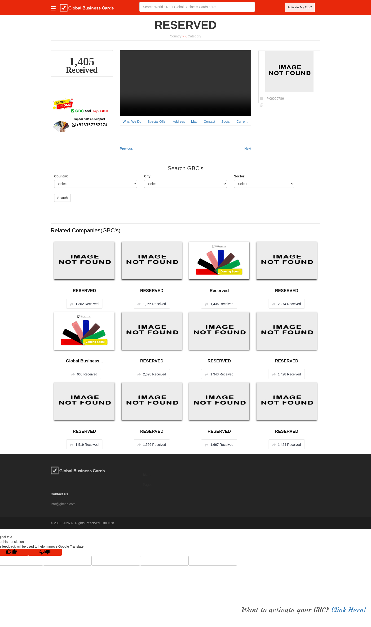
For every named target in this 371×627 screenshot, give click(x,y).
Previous (126, 149)
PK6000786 (275, 99)
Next (247, 149)
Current (241, 122)
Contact (209, 122)
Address (179, 122)
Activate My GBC (299, 8)
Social (225, 122)
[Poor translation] (45, 553)
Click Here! (348, 609)
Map (194, 122)
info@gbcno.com (63, 508)
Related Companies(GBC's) (85, 231)
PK (184, 37)
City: (147, 177)
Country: (61, 177)
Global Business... (84, 361)
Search (62, 198)
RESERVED (84, 291)
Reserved (219, 291)
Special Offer (157, 122)
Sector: (239, 177)
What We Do (132, 122)
